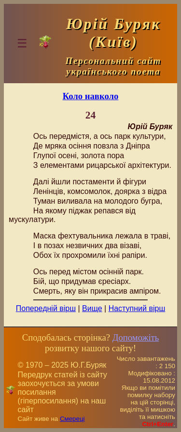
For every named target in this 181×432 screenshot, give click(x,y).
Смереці (72, 418)
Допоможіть (135, 337)
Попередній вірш (46, 308)
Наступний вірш (137, 308)
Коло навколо (91, 96)
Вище (92, 308)
